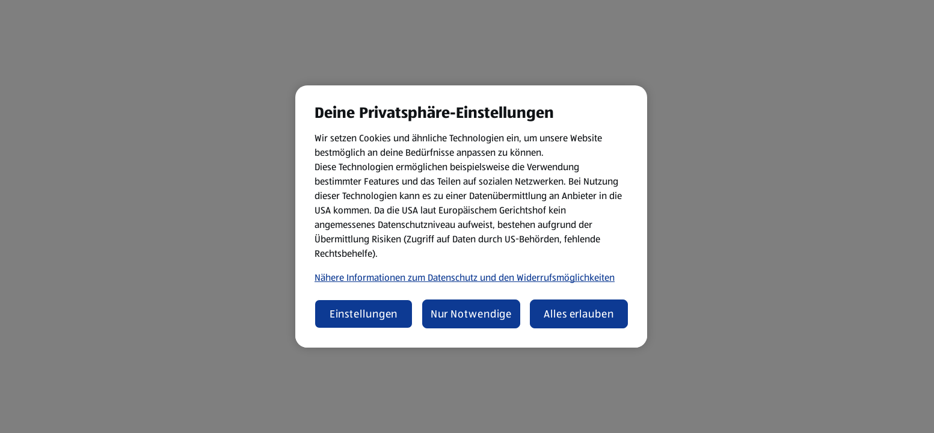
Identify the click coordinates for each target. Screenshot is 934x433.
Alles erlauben (579, 314)
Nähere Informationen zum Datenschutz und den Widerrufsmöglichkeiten (465, 277)
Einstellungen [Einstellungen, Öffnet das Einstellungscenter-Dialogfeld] (364, 314)
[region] (471, 216)
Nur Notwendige (471, 314)
